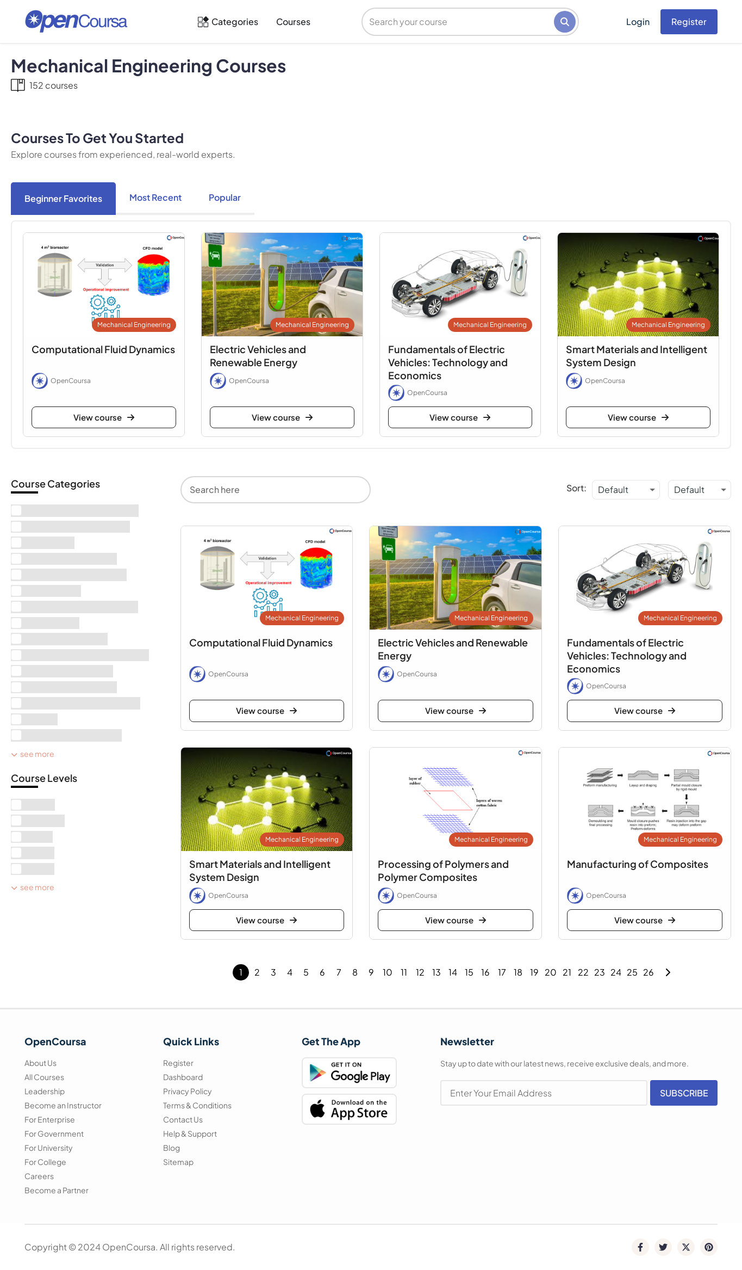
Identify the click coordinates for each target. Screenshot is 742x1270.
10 (387, 972)
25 (632, 972)
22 (583, 972)
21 (567, 972)
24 (615, 972)
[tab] (63, 198)
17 (502, 972)
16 (485, 972)
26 (648, 972)
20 (551, 972)
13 (436, 972)
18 (518, 972)
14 (452, 972)
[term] (75, 510)
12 (420, 972)
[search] (459, 22)
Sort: (576, 488)
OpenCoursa (71, 381)
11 (404, 972)
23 (599, 972)
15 (469, 972)
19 (534, 972)
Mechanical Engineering (134, 324)
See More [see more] (32, 754)
